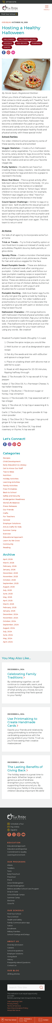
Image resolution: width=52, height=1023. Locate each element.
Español (14, 830)
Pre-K (9, 880)
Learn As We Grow (11, 541)
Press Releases (10, 506)
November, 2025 (10, 576)
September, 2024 (11, 625)
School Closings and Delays (18, 934)
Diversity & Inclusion (15, 945)
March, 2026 (8, 563)
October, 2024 (9, 621)
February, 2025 (9, 607)
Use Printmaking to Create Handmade (22, 722)
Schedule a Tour (17, 824)
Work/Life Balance (11, 503)
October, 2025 (9, 580)
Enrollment (11, 928)
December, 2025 (10, 573)
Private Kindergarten (15, 886)
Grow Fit (10, 903)
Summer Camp (9, 530)
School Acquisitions (15, 951)
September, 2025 (11, 583)
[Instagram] (9, 444)
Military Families (13, 931)
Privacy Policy (12, 1004)
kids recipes (22, 43)
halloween (9, 39)
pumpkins (36, 43)
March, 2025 (8, 604)
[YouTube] (19, 444)
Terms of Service (14, 1006)
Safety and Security (11, 496)
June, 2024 (8, 635)
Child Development (12, 461)
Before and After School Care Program (23, 889)
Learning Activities (11, 482)
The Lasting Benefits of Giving (25, 768)
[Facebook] (4, 52)
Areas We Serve (13, 1010)
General (6, 520)
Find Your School (8, 14)
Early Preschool (13, 874)
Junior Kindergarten (15, 883)
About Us (13, 941)
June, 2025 (8, 594)
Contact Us (11, 965)
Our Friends (8, 510)
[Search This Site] (26, 987)
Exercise (7, 534)
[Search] (41, 987)
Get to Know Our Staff (13, 468)
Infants (10, 865)
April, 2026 (8, 559)
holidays (8, 43)
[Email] (13, 52)
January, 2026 (9, 570)
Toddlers (10, 868)
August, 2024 (9, 628)
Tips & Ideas (8, 472)
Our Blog (13, 970)
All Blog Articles (13, 974)
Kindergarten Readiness (14, 499)
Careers (10, 948)
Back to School (9, 492)
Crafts (5, 513)
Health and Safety (14, 920)
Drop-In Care (12, 892)
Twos (9, 871)
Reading (6, 547)
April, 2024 (8, 642)
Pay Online (15, 827)
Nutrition (7, 475)
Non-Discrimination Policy (17, 1008)
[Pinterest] (8, 52)
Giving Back (12, 957)
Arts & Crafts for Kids (12, 527)
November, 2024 (10, 618)
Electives (11, 900)
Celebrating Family (21, 675)
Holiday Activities (11, 479)
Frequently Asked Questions (18, 962)
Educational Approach (13, 537)
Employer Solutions (12, 523)
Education (14, 843)
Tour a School (12, 917)
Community (8, 544)
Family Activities (10, 485)
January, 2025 (9, 611)
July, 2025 (7, 590)
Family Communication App (18, 923)
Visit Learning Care (14, 1001)
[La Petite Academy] (9, 8)
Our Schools (15, 910)
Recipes (6, 458)
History (10, 959)
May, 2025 (7, 597)
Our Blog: (6, 22)
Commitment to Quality (16, 852)
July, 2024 (7, 631)
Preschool (11, 877)
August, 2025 (9, 587)
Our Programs (16, 862)
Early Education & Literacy (14, 465)
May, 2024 (7, 638)
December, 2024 (10, 614)
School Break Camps (16, 895)
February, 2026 (10, 566)
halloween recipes (27, 39)
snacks (7, 47)
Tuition (10, 926)
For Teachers (9, 516)
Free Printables (10, 489)
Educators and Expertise (17, 849)
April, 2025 (8, 600)
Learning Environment (16, 855)
